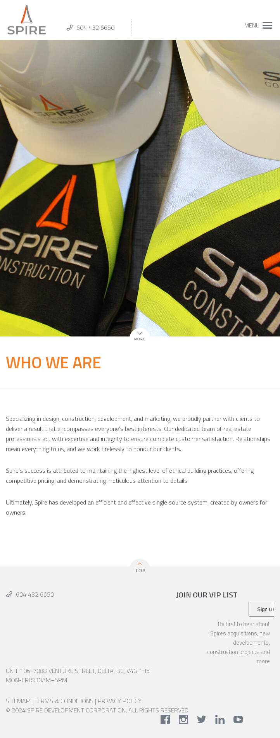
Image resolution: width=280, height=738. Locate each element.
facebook (165, 719)
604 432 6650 (95, 27)
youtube (238, 719)
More (136, 341)
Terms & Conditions (63, 700)
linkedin (220, 719)
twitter (202, 719)
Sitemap (18, 700)
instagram (183, 719)
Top (140, 567)
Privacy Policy (120, 700)
